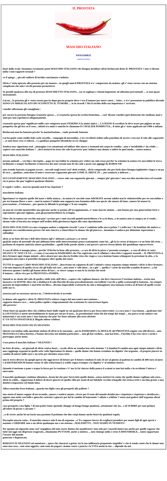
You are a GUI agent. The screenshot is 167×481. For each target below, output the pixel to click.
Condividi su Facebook (83, 59)
